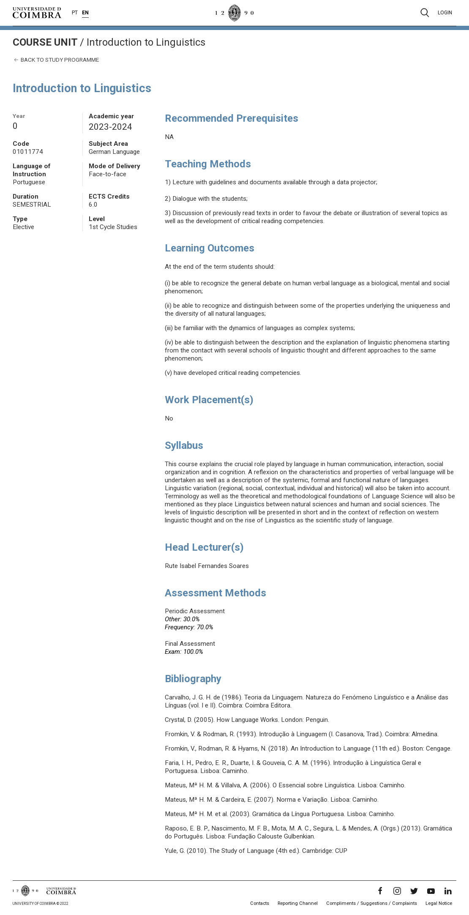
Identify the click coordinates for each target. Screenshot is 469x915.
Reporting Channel (298, 903)
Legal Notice (438, 903)
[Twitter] (414, 891)
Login (445, 12)
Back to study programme (56, 59)
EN (85, 13)
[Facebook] (380, 891)
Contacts (259, 903)
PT (75, 13)
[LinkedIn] (447, 891)
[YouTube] (431, 891)
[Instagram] (397, 891)
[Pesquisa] (424, 12)
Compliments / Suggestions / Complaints (371, 903)
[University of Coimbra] (37, 12)
